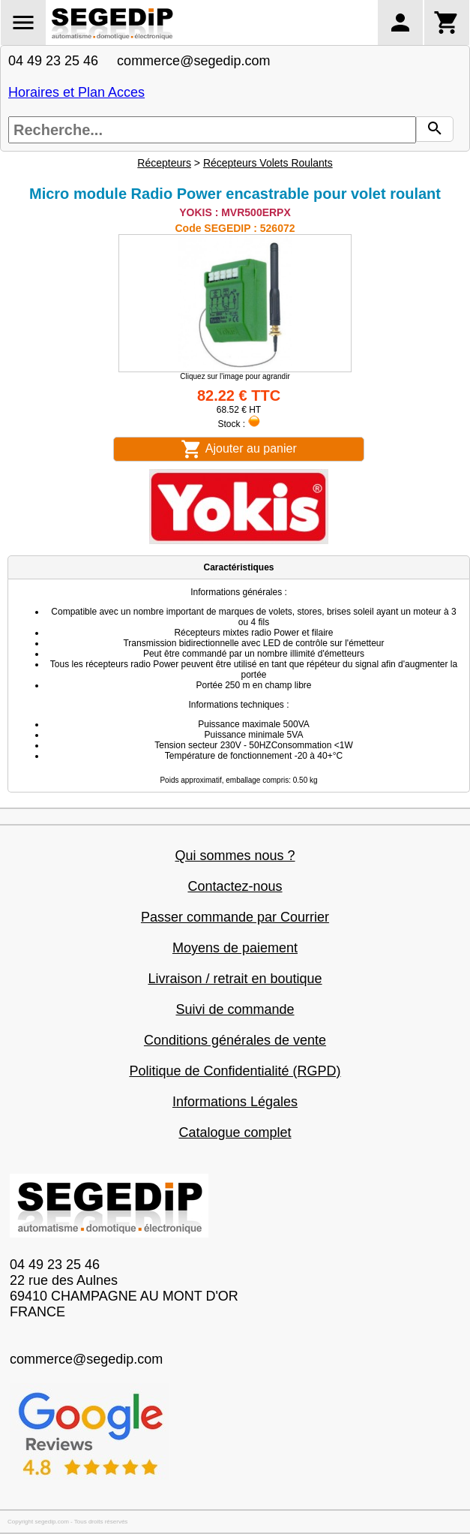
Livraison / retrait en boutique (235, 978)
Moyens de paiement (235, 947)
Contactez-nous (234, 886)
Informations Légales (235, 1101)
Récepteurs (164, 163)
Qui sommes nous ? (235, 855)
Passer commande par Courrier (235, 917)
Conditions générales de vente (235, 1040)
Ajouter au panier (238, 449)
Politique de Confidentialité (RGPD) (234, 1070)
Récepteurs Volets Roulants (268, 163)
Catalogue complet (234, 1132)
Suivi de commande (234, 1009)
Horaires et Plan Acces (76, 92)
